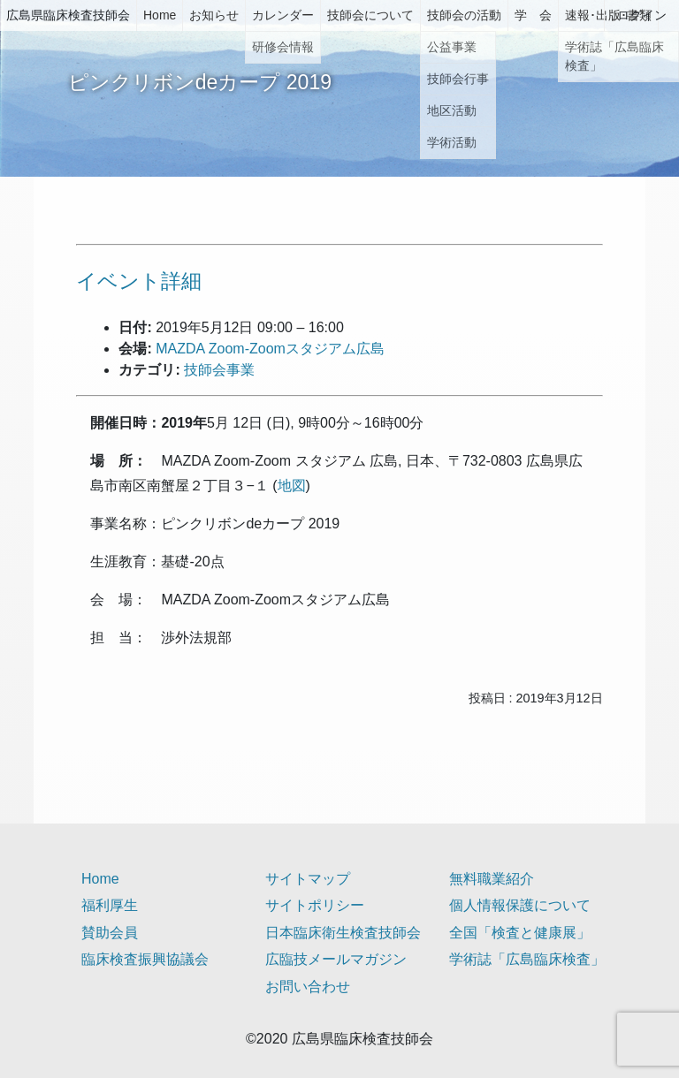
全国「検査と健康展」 (520, 932)
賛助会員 (109, 932)
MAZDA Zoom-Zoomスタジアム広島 (270, 348)
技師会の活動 (464, 15)
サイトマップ (307, 878)
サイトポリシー (314, 905)
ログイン (642, 15)
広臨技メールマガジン (336, 959)
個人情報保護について (520, 905)
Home (159, 15)
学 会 (533, 15)
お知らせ (214, 15)
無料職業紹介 (491, 878)
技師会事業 (219, 369)
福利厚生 (109, 905)
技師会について (370, 15)
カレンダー (283, 15)
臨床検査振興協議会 (145, 959)
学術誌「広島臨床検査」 (527, 959)
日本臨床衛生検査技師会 (343, 932)
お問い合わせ (307, 986)
